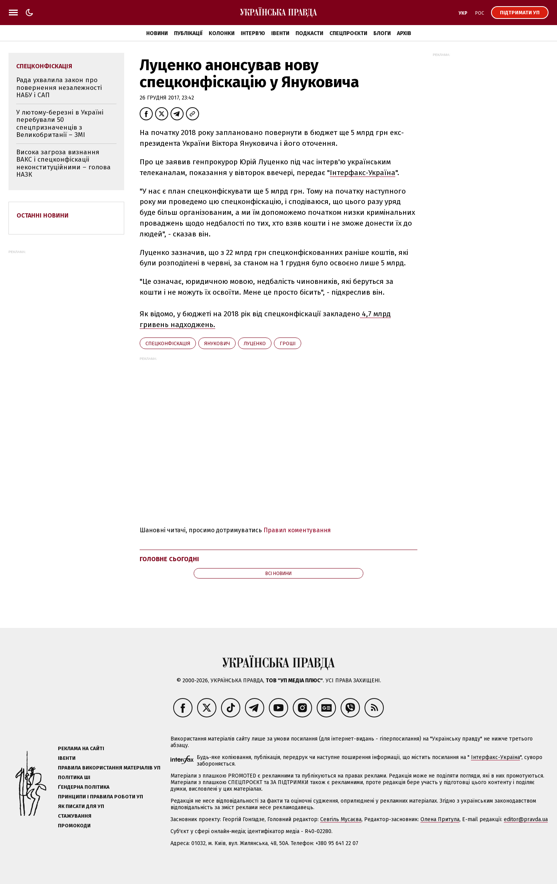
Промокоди (74, 825)
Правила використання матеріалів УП (109, 768)
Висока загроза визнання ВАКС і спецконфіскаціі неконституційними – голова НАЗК (63, 163)
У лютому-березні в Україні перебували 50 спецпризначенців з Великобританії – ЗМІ (59, 123)
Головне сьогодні (169, 559)
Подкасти (309, 33)
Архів (404, 33)
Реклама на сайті (81, 748)
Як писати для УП (81, 806)
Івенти (280, 33)
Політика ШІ (74, 777)
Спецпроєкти (348, 33)
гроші (287, 343)
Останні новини (43, 215)
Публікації (188, 33)
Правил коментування (297, 530)
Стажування (74, 816)
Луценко (255, 343)
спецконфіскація (167, 343)
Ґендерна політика (84, 787)
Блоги (382, 33)
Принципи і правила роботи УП (100, 797)
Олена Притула (439, 819)
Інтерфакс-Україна (362, 172)
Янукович (217, 343)
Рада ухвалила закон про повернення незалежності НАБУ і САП (59, 87)
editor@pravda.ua (526, 819)
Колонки (222, 33)
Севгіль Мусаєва (340, 819)
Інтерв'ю (253, 33)
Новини (157, 33)
